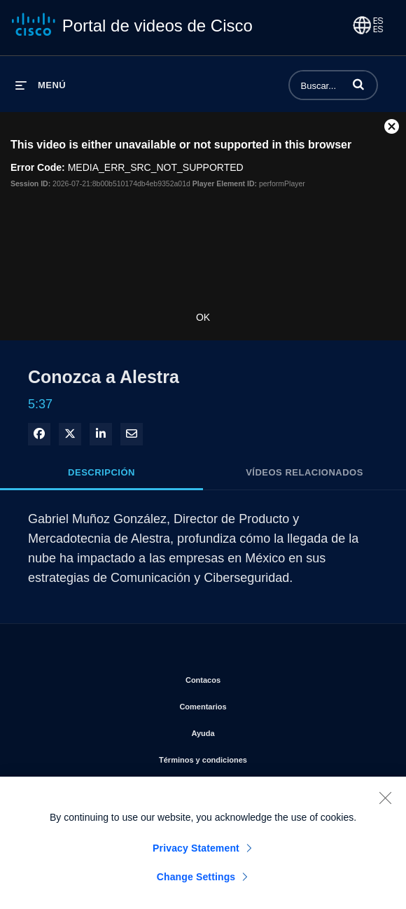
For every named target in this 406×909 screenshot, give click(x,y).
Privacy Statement (196, 853)
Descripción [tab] (101, 472)
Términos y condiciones (258, 757)
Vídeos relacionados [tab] (304, 472)
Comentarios (257, 704)
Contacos (258, 677)
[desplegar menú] (40, 85)
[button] (358, 84)
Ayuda (257, 730)
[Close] (385, 803)
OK (203, 317)
